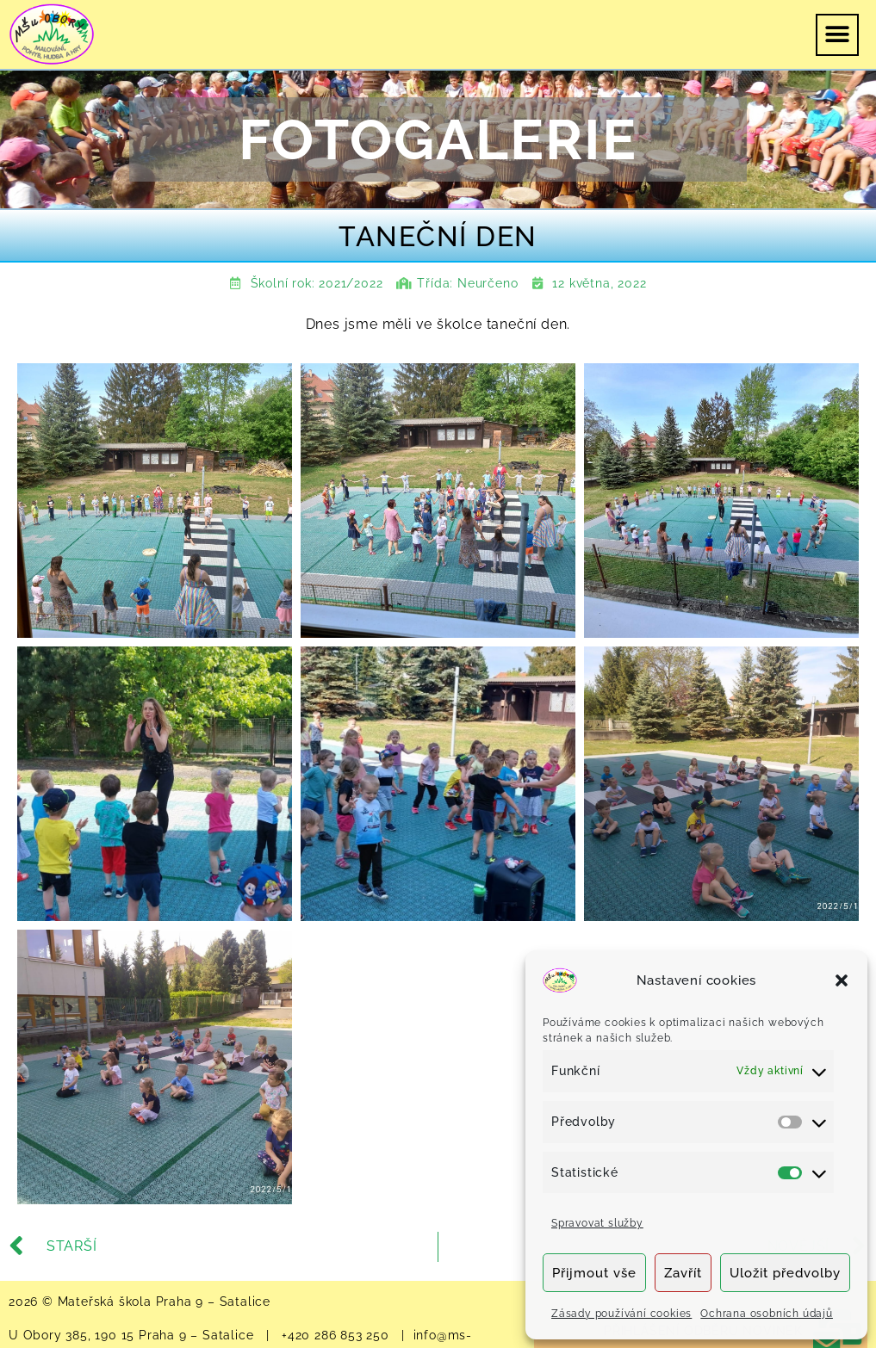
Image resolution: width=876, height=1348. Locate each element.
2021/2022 (350, 283)
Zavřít (683, 1273)
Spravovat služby (597, 1223)
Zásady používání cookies (621, 1314)
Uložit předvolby (785, 1273)
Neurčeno (487, 283)
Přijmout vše (594, 1273)
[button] (841, 980)
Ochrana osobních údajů (766, 1314)
